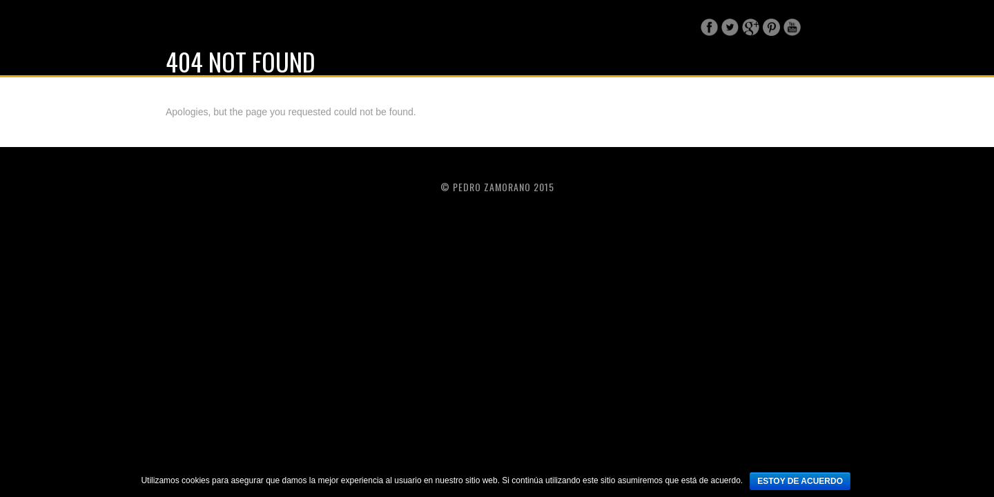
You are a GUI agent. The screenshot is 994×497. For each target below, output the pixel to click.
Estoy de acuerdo (800, 481)
